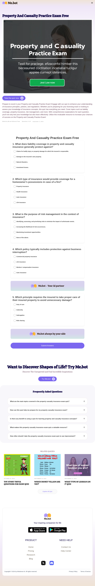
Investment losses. (22, 167)
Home (31, 547)
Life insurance (21, 202)
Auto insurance (21, 197)
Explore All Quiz (47, 491)
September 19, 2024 (40, 478)
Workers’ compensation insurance (27, 267)
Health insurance (21, 192)
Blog (31, 559)
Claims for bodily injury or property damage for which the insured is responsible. (42, 151)
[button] (92, 3)
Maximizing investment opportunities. (28, 232)
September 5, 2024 (38, 121)
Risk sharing (20, 320)
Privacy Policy (73, 571)
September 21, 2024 (71, 478)
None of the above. (22, 237)
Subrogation (20, 315)
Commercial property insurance (26, 256)
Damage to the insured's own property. (28, 156)
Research (31, 555)
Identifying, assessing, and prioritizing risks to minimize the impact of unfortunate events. (45, 221)
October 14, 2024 (9, 478)
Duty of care (20, 304)
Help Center (66, 551)
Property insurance (22, 186)
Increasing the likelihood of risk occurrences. (31, 227)
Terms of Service (86, 571)
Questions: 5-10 (26, 121)
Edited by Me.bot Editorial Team (11, 121)
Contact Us (66, 547)
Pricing (31, 551)
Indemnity (19, 310)
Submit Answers (47, 346)
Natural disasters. (22, 162)
